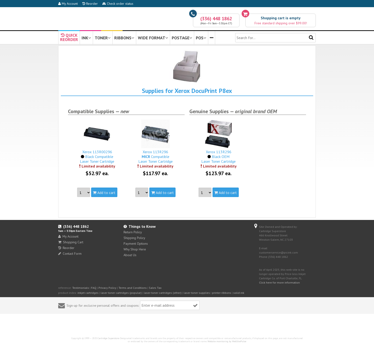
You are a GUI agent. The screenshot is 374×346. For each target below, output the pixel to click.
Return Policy (133, 232)
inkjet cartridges (88, 293)
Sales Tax (155, 288)
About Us (130, 255)
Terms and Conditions (133, 288)
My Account (68, 3)
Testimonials (80, 288)
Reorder (90, 3)
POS (201, 38)
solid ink (238, 293)
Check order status (117, 3)
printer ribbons (221, 293)
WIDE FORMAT (153, 38)
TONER (103, 38)
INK (86, 38)
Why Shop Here (135, 249)
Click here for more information (279, 282)
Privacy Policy (107, 288)
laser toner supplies (197, 293)
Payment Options (136, 243)
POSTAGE (182, 38)
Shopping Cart (70, 242)
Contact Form (70, 253)
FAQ (93, 288)
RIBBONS (124, 38)
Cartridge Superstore (108, 338)
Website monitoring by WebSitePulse (227, 341)
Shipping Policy (134, 238)
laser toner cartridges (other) (163, 293)
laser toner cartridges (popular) (121, 293)
